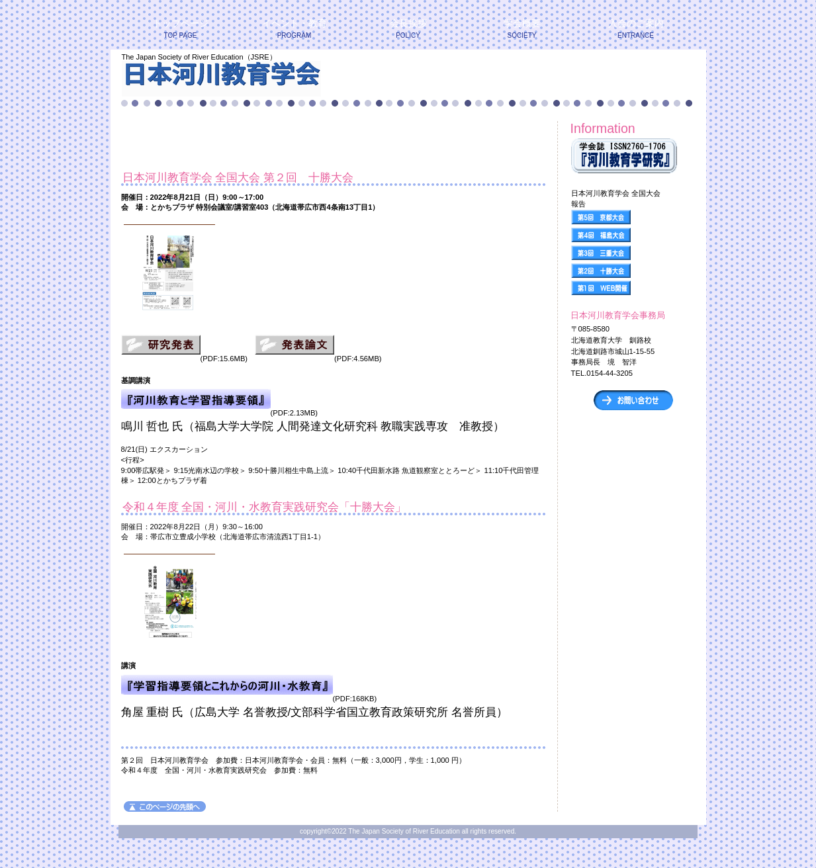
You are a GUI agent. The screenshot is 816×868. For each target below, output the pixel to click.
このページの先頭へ (165, 806)
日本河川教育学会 (281, 79)
